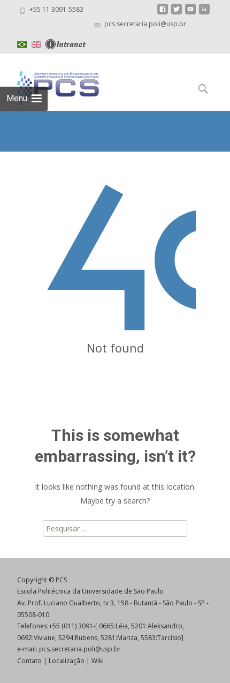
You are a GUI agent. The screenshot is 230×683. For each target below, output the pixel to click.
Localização (67, 660)
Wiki (97, 660)
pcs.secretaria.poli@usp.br (80, 649)
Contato (29, 660)
